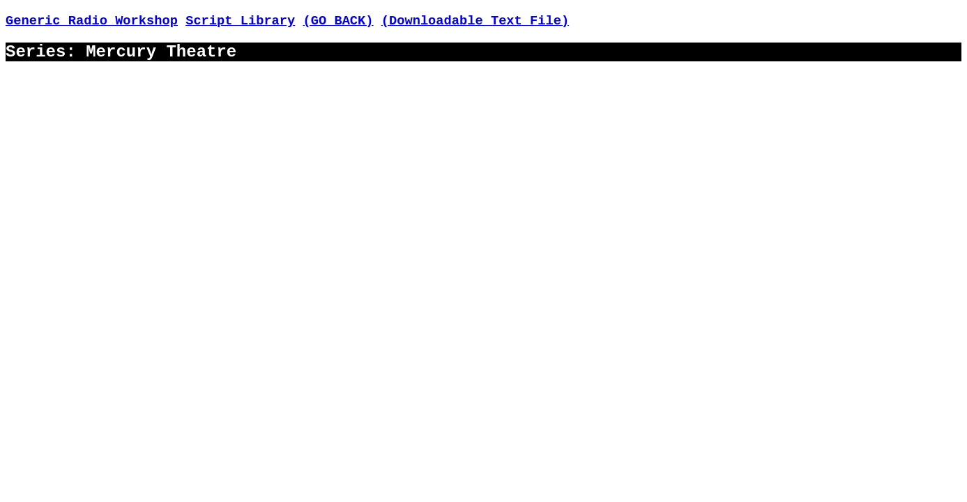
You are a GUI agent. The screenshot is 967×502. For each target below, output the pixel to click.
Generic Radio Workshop (92, 21)
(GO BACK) (338, 21)
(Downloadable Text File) (475, 21)
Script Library (240, 21)
